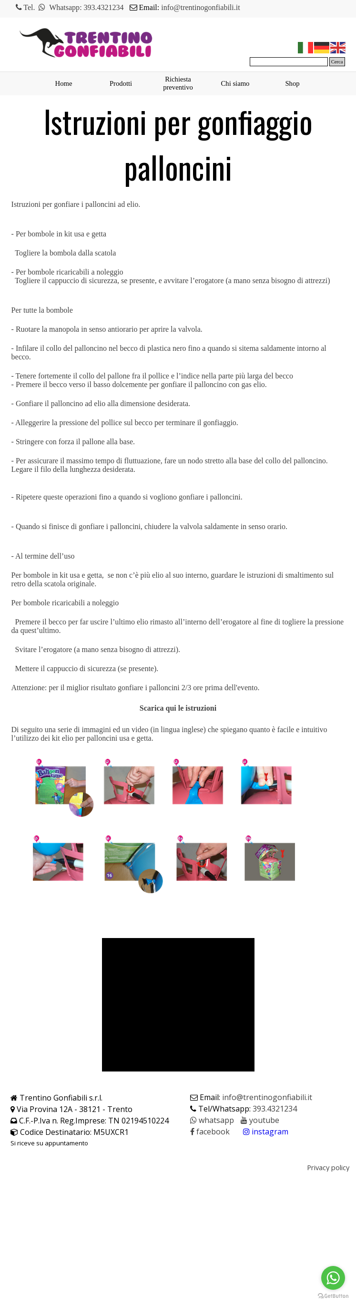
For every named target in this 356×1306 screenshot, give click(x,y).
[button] (212, 1120)
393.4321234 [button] (104, 7)
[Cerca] (289, 61)
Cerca (337, 61)
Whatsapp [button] (64, 7)
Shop (292, 83)
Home (63, 83)
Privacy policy (328, 1167)
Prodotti (121, 83)
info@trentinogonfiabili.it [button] (200, 7)
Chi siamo (235, 83)
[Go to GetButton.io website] (333, 1296)
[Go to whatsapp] (333, 1278)
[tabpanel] (138, 7)
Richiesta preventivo (178, 83)
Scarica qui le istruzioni (178, 708)
